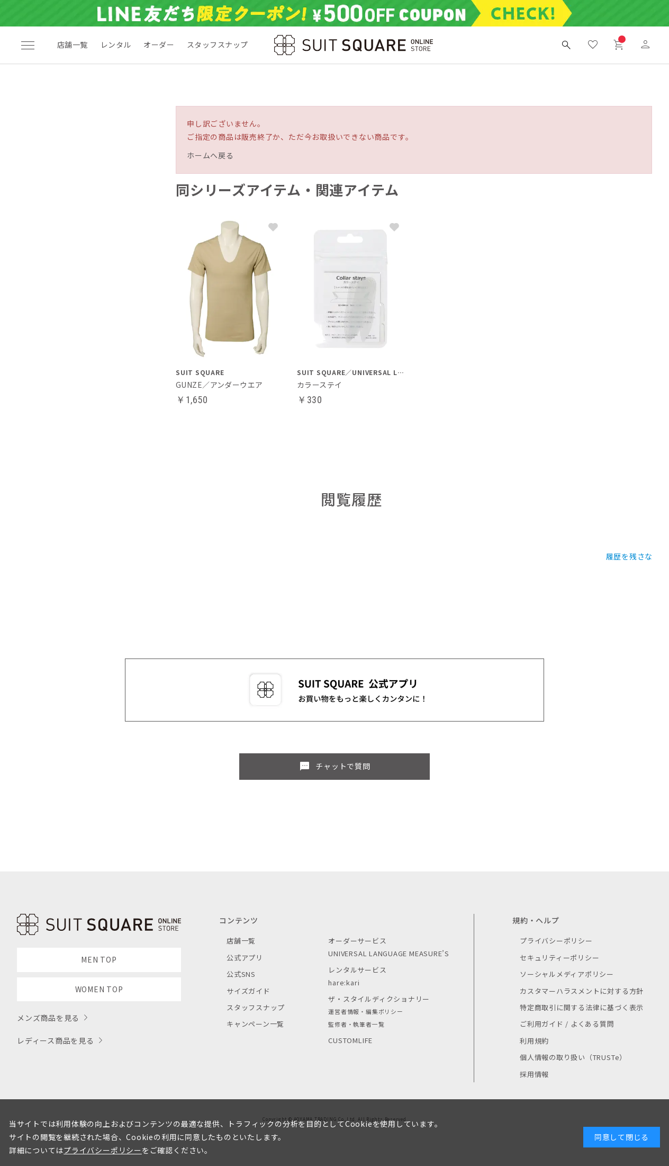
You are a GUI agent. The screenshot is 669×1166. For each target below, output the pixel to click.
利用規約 (534, 1041)
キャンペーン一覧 (255, 1024)
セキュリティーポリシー (559, 958)
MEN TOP (98, 959)
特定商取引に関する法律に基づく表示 (582, 1007)
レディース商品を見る (55, 1040)
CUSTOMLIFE (350, 1040)
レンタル (116, 44)
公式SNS (241, 974)
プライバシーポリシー (556, 941)
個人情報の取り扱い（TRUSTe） (573, 1057)
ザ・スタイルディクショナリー (379, 999)
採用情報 (534, 1074)
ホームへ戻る (210, 155)
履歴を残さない (633, 556)
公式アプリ (245, 958)
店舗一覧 (72, 44)
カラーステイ (319, 384)
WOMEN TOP (99, 989)
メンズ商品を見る (48, 1017)
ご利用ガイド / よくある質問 (567, 1024)
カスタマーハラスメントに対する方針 (582, 991)
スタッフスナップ (217, 44)
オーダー (158, 44)
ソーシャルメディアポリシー (567, 974)
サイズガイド (248, 991)
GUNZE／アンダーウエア (219, 384)
